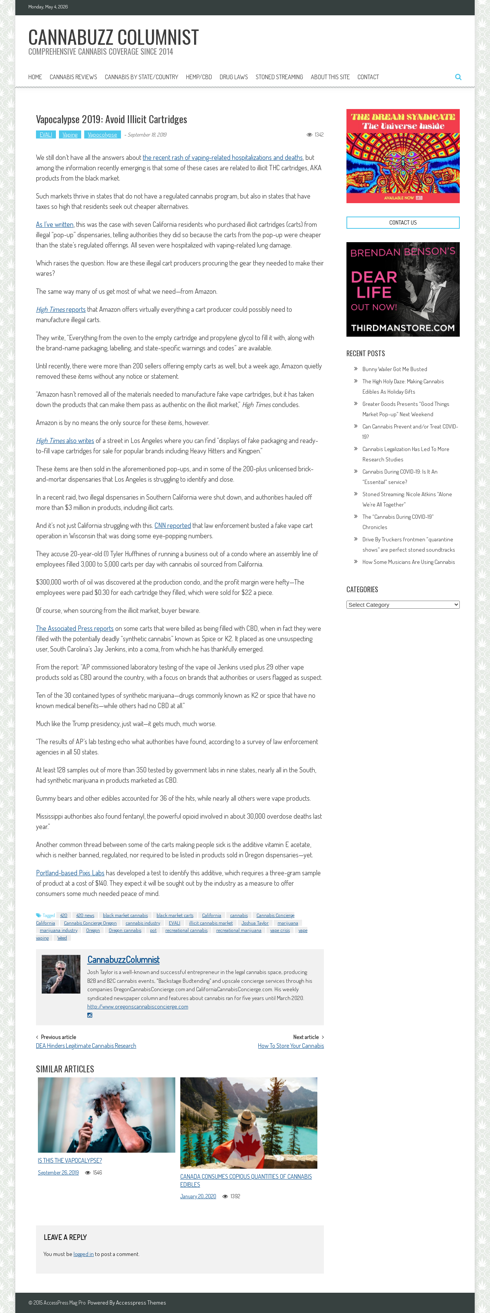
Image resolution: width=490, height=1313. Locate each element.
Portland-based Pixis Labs (70, 872)
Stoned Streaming (279, 77)
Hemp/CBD (199, 77)
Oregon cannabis (125, 930)
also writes (65, 440)
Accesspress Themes (141, 1302)
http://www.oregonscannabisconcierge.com (137, 1006)
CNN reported (173, 525)
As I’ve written (55, 224)
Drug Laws (234, 77)
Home (35, 77)
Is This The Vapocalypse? (70, 1160)
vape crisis (280, 930)
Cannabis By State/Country (141, 77)
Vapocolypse (102, 134)
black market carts (175, 915)
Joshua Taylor (255, 923)
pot (153, 930)
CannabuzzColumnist (123, 959)
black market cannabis (125, 915)
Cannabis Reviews (73, 77)
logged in (84, 1254)
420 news (85, 915)
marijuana (288, 923)
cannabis (239, 915)
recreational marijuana (238, 930)
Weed (62, 938)
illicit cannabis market (211, 923)
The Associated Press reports (75, 628)
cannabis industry (143, 923)
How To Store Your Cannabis (291, 1046)
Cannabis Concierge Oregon (90, 923)
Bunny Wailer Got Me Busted (395, 369)
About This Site (330, 77)
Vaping (70, 134)
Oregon (93, 930)
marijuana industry (58, 930)
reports (61, 309)
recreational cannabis (186, 930)
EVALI (46, 134)
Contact (368, 77)
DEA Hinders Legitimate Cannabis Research (86, 1046)
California (211, 915)
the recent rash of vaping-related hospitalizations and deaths (223, 157)
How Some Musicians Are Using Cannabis (409, 561)
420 (63, 915)
